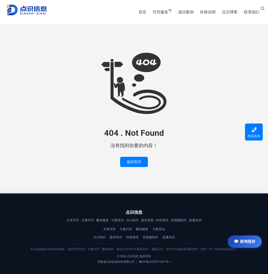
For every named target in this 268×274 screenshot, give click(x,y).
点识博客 (230, 12)
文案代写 (126, 229)
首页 (142, 12)
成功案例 (186, 12)
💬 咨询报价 (244, 241)
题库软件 (116, 237)
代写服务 (160, 12)
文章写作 (109, 229)
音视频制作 (150, 237)
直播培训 (168, 237)
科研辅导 (132, 237)
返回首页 (134, 162)
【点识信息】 (26, 10)
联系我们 (252, 12)
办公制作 (99, 237)
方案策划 (158, 229)
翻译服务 (142, 229)
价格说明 (208, 12)
